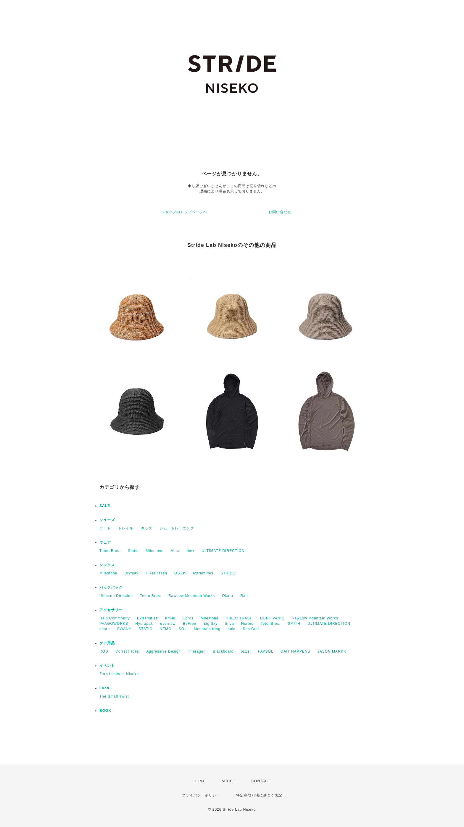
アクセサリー (111, 610)
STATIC (145, 629)
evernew (167, 624)
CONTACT (260, 781)
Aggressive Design (163, 651)
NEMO (166, 629)
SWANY (124, 629)
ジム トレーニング (177, 528)
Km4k (170, 618)
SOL (183, 629)
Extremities (147, 618)
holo (232, 629)
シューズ (107, 520)
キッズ (146, 528)
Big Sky (211, 624)
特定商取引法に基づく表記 (259, 795)
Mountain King (207, 629)
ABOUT (228, 781)
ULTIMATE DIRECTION (223, 551)
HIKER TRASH (239, 618)
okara (104, 629)
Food (104, 688)
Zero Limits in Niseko (119, 674)
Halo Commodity (114, 618)
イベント (107, 666)
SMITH (294, 624)
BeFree (189, 624)
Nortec (247, 624)
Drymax (131, 573)
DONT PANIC (272, 618)
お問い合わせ (279, 212)
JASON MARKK (332, 651)
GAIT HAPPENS (295, 651)
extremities (203, 573)
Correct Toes (127, 651)
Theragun (197, 651)
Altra (175, 551)
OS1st (180, 573)
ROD (103, 651)
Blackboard (223, 651)
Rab (244, 596)
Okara (227, 596)
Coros (188, 618)
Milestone (154, 551)
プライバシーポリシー (201, 795)
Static (133, 551)
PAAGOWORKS (113, 624)
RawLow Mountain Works (191, 596)
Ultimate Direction (116, 596)
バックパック (111, 587)
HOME (199, 781)
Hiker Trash (156, 573)
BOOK (105, 711)
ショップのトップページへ (184, 212)
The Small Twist (114, 696)
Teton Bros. (110, 551)
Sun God (251, 629)
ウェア (105, 542)
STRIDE (227, 573)
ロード (105, 528)
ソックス (107, 565)
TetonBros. (271, 624)
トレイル (125, 528)
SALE (104, 506)
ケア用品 (107, 643)
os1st (246, 651)
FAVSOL (265, 651)
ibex (190, 551)
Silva (229, 624)
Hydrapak (144, 624)
